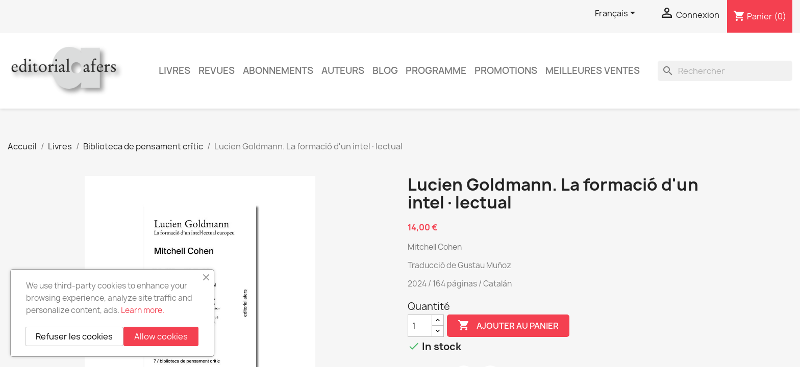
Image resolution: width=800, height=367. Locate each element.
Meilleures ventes (592, 70)
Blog (385, 70)
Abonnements (278, 70)
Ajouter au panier (508, 325)
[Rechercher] (725, 71)
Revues (216, 70)
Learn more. (142, 310)
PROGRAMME (436, 70)
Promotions (505, 70)
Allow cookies (161, 336)
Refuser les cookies (74, 336)
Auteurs (342, 70)
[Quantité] (420, 325)
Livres (174, 70)
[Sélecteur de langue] (617, 14)
